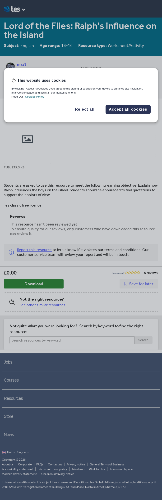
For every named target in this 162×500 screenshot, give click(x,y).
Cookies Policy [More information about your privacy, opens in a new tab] (34, 96)
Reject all (85, 109)
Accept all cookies (128, 109)
